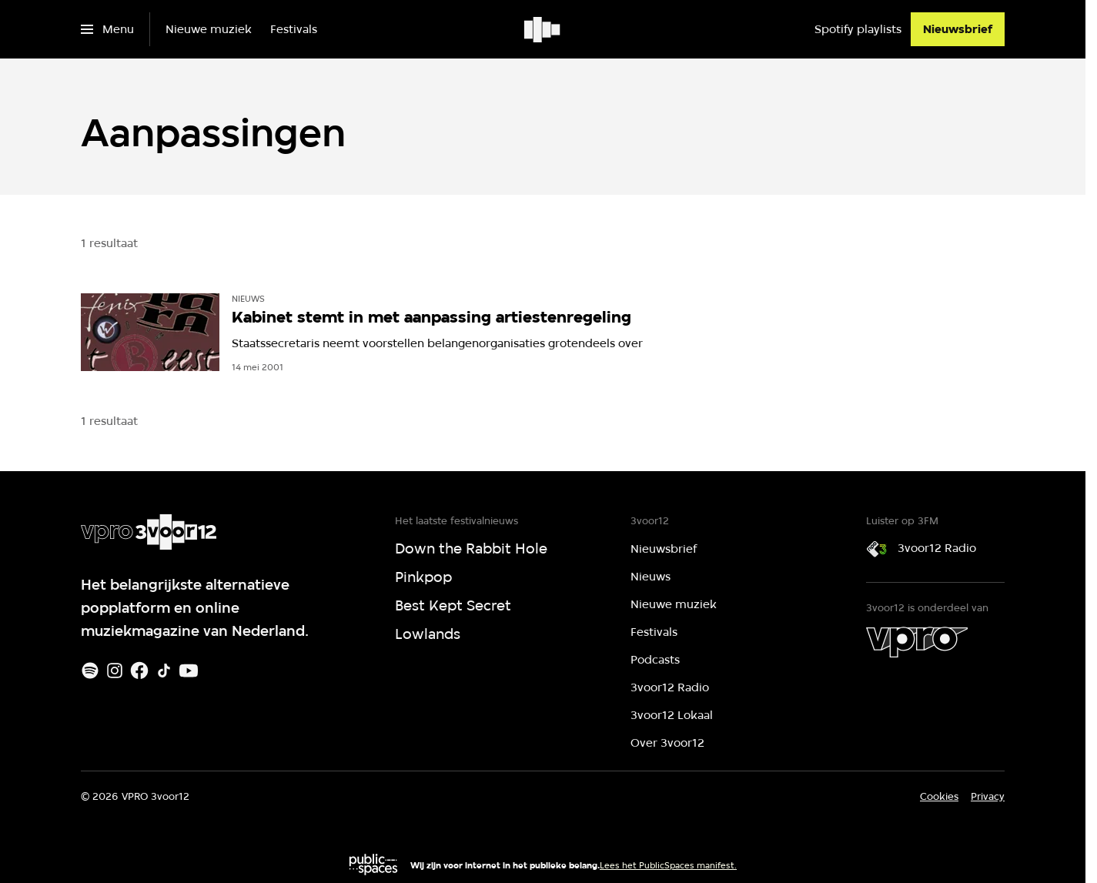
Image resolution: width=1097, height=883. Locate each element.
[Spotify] (90, 670)
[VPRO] (917, 642)
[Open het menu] (107, 29)
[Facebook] (139, 670)
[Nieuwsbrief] (958, 29)
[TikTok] (164, 670)
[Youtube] (188, 670)
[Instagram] (114, 670)
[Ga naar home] (543, 29)
